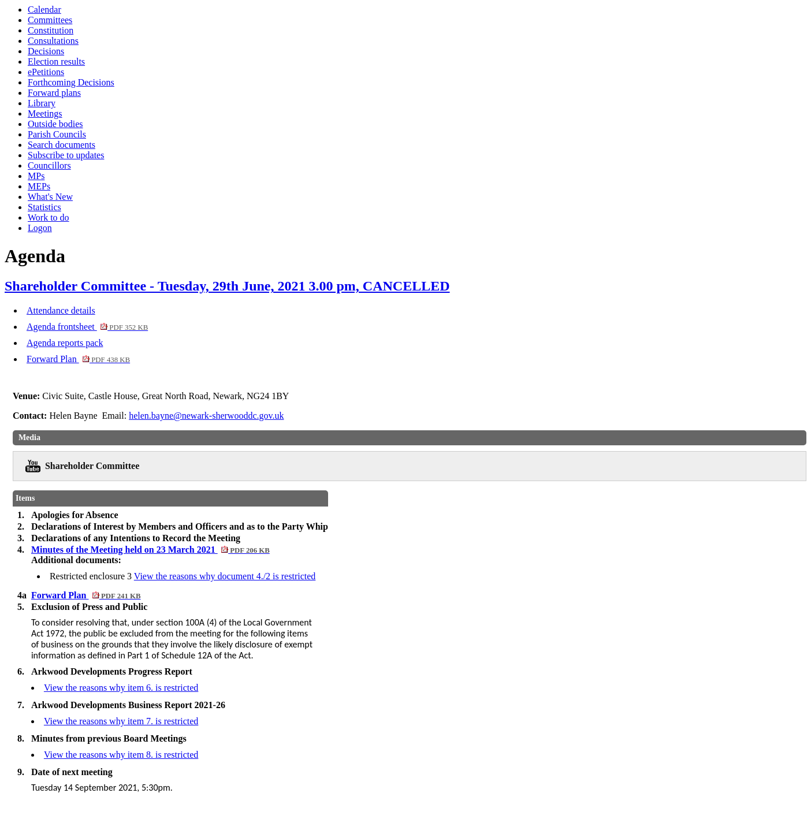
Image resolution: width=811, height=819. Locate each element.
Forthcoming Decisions (71, 82)
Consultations (53, 41)
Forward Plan (78, 359)
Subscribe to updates (66, 155)
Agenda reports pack (65, 343)
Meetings (45, 113)
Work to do (48, 217)
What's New (50, 197)
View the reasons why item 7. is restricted (121, 721)
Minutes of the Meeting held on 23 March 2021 (150, 549)
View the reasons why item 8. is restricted (121, 755)
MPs (36, 176)
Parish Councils (57, 134)
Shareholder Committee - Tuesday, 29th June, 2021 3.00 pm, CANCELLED (227, 285)
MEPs (39, 186)
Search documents (61, 145)
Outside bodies (55, 124)
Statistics (44, 207)
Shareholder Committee (92, 466)
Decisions (46, 51)
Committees (50, 20)
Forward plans (54, 93)
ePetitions (46, 72)
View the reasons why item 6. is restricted (121, 688)
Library (41, 103)
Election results (56, 61)
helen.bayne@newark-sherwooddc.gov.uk (206, 415)
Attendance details (61, 310)
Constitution (50, 30)
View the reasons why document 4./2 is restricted (225, 576)
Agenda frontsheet (87, 327)
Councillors (49, 165)
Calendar (44, 9)
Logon (40, 228)
